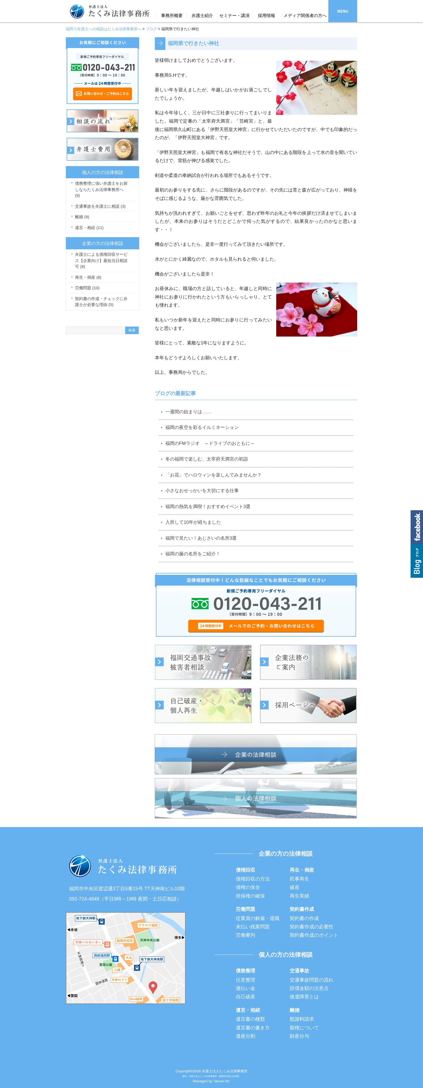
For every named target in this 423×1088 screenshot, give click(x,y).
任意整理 (245, 980)
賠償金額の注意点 (309, 988)
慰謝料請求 (302, 1019)
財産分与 (299, 1036)
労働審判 (245, 935)
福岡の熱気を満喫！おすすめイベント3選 (207, 506)
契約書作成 (302, 909)
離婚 (82, 216)
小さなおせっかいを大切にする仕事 (202, 490)
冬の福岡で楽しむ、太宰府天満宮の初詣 (206, 459)
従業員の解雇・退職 (257, 918)
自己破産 (245, 996)
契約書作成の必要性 (311, 926)
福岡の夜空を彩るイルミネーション (202, 427)
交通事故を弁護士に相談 (100, 206)
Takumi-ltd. (221, 1081)
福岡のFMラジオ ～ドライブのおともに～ (210, 443)
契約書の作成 (304, 918)
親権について (304, 1027)
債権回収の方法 (253, 879)
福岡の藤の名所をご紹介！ (192, 553)
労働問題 (87, 288)
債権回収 (245, 870)
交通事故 (299, 970)
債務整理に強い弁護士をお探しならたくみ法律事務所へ (101, 189)
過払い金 (245, 988)
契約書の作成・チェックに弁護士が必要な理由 (101, 301)
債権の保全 (248, 887)
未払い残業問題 (253, 926)
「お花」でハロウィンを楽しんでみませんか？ (213, 475)
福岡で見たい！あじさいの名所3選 (201, 538)
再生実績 (299, 896)
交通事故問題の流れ (311, 980)
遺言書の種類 (250, 1019)
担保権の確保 (250, 896)
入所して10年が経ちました (193, 522)
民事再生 (299, 879)
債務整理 (245, 970)
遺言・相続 (89, 227)
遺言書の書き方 (253, 1027)
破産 (294, 887)
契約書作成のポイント (314, 935)
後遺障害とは (304, 996)
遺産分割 (245, 1036)
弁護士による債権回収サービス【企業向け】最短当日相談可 (101, 260)
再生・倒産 (88, 277)
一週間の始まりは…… (188, 411)
